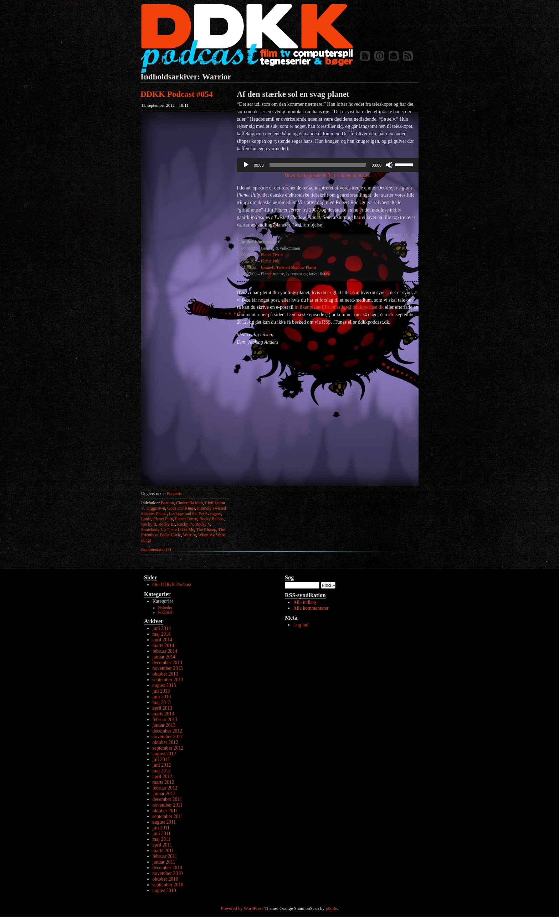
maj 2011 (161, 839)
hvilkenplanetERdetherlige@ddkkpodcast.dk (339, 307)
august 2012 (164, 753)
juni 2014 (162, 628)
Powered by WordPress (242, 908)
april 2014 (163, 639)
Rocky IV (185, 524)
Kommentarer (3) (156, 549)
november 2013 (168, 668)
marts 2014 (163, 645)
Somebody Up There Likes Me (167, 529)
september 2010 (168, 884)
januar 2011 (164, 862)
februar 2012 (165, 788)
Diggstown (156, 508)
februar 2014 (165, 651)
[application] (328, 165)
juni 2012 (162, 765)
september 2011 (168, 816)
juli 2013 (161, 691)
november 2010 (168, 873)
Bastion (167, 502)
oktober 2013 (165, 674)
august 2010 (164, 890)
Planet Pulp (163, 518)
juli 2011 (161, 827)
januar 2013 (164, 725)
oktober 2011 (165, 810)
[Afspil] (246, 164)
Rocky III (166, 524)
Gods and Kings (181, 508)
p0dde (331, 908)
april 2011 (162, 845)
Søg (289, 577)
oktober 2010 (165, 879)
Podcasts (174, 493)
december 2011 (167, 799)
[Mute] (389, 164)
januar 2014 (164, 657)
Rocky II (148, 524)
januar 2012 (164, 793)
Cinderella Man (189, 502)
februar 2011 (165, 856)
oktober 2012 (165, 742)
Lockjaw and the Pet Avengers (195, 513)
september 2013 (168, 679)
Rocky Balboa (211, 518)
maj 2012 (162, 770)
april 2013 (163, 708)
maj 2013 (162, 702)
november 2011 (168, 805)
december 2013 (167, 662)
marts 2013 (163, 714)
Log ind (301, 624)
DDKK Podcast (246, 38)
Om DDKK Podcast (172, 584)
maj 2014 (162, 634)
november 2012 (168, 736)
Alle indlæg (304, 602)
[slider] (318, 165)
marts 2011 (163, 850)
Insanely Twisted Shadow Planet (289, 267)
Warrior (189, 534)
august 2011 (164, 822)
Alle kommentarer (311, 608)
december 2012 (167, 731)
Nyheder (165, 607)
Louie (146, 518)
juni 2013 (162, 696)
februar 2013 (165, 719)
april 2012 (163, 776)
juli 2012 (161, 759)
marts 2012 (163, 782)
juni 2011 (162, 833)
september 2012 (168, 748)
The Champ (206, 529)
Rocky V (202, 524)
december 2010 (167, 867)
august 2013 (164, 685)
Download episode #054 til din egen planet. (327, 175)
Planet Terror (186, 518)
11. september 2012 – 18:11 (165, 105)
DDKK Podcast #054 (176, 94)
